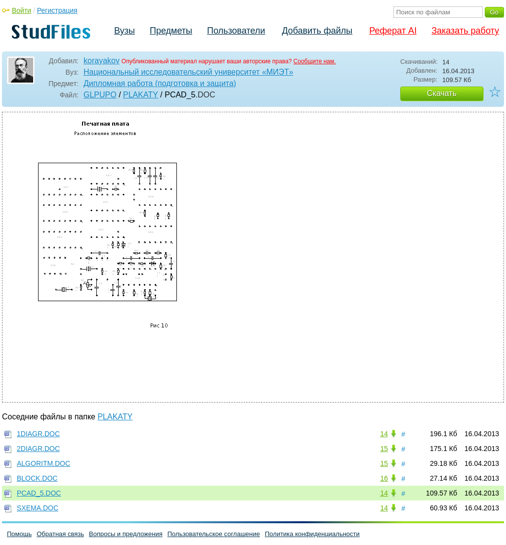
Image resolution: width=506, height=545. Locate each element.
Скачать (442, 93)
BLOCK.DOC (37, 478)
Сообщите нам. (315, 61)
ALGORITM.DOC (43, 463)
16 (384, 478)
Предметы (171, 31)
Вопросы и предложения (126, 534)
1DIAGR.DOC (38, 434)
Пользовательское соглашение (214, 534)
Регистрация (57, 10)
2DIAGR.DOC (38, 449)
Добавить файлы (317, 31)
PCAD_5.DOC (39, 493)
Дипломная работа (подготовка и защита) (160, 83)
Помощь (19, 534)
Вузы (124, 31)
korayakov (102, 60)
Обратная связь (60, 534)
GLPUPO (100, 95)
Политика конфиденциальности (312, 534)
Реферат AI (393, 31)
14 (384, 434)
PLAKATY (140, 95)
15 (384, 449)
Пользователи (236, 31)
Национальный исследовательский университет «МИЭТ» (188, 72)
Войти (21, 10)
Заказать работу (465, 31)
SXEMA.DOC (37, 508)
